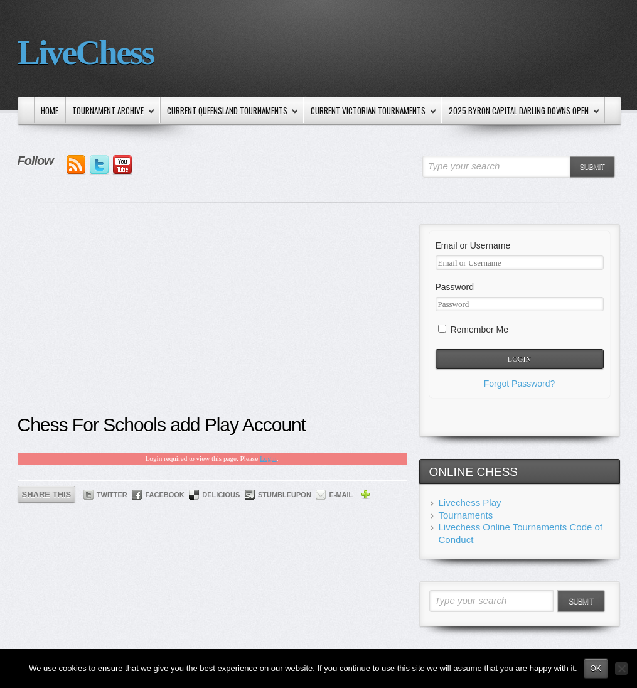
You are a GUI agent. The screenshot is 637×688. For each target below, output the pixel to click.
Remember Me (473, 330)
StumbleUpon (284, 494)
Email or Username (473, 245)
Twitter (112, 494)
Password (455, 287)
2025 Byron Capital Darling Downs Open (521, 111)
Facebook (164, 494)
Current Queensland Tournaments (230, 111)
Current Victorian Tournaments (370, 111)
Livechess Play (470, 502)
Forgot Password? (519, 384)
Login (268, 458)
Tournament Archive (111, 111)
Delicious (221, 494)
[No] (621, 668)
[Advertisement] (212, 318)
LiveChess (86, 52)
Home (49, 110)
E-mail (341, 494)
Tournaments (466, 515)
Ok (596, 668)
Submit (591, 167)
